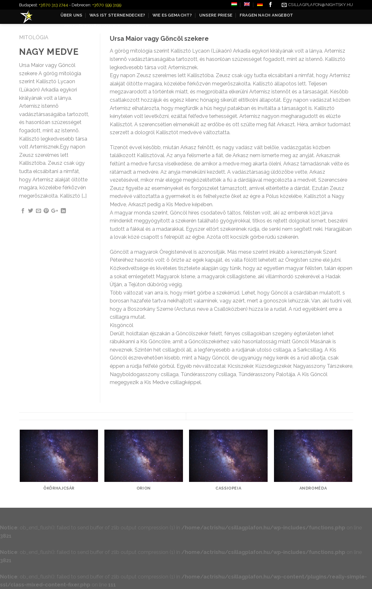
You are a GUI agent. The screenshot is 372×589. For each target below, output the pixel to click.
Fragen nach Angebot (266, 15)
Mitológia (33, 37)
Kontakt (138, 26)
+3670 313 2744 (53, 5)
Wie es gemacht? (172, 15)
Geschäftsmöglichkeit (92, 26)
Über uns (71, 15)
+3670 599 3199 (106, 5)
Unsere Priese (215, 15)
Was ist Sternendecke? (117, 15)
